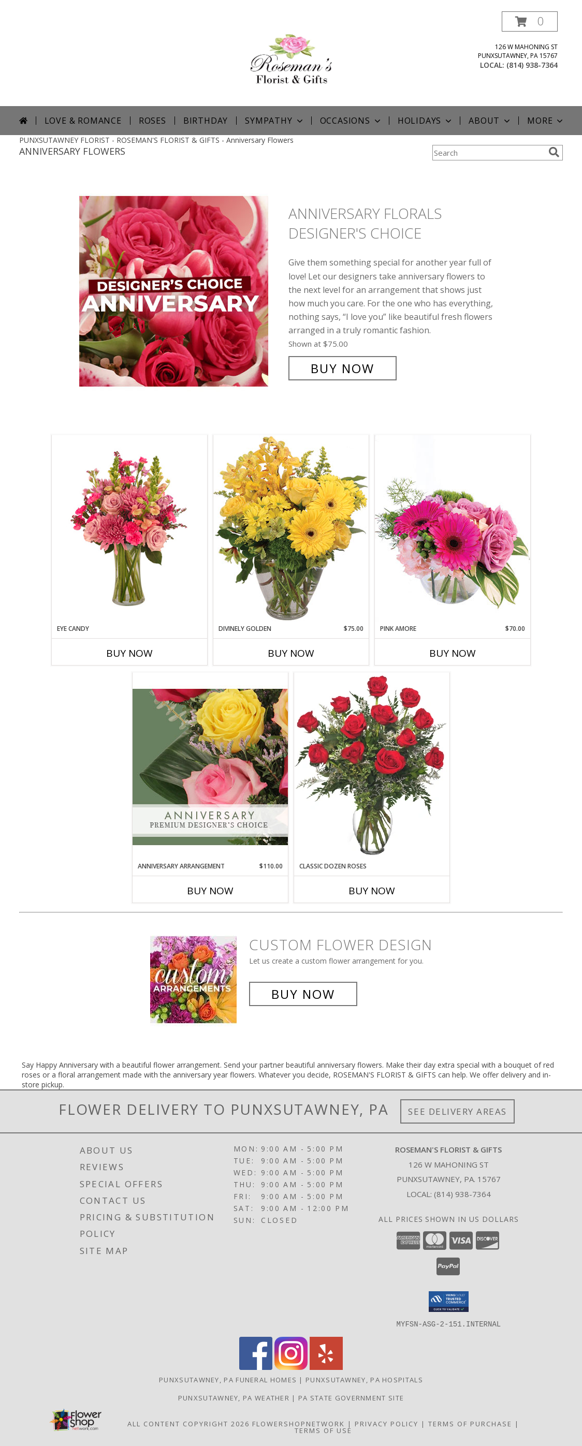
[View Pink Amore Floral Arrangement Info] (452, 529)
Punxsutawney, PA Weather (233, 1397)
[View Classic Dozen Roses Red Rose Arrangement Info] (371, 767)
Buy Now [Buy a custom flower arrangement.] (303, 993)
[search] (554, 152)
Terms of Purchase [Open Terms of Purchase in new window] (470, 1423)
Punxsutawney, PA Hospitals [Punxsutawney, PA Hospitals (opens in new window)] (364, 1379)
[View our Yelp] (326, 1366)
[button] (530, 21)
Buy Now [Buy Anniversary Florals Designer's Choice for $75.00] (342, 368)
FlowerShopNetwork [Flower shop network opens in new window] (298, 1423)
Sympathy (274, 120)
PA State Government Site (351, 1397)
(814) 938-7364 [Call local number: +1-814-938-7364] (532, 65)
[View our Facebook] (255, 1366)
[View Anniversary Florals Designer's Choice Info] (181, 291)
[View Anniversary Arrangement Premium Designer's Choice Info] (210, 767)
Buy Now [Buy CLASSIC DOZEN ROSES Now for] (371, 890)
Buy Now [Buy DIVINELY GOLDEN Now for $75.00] (291, 653)
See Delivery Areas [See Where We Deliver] (457, 1111)
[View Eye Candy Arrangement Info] (129, 529)
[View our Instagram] (291, 1366)
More (546, 120)
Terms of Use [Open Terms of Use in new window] (323, 1430)
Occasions (351, 120)
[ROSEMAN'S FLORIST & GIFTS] (291, 59)
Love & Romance (83, 120)
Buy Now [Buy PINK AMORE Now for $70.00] (452, 653)
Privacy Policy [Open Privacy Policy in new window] (386, 1423)
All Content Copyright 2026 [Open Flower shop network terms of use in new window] (188, 1423)
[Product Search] (488, 152)
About (490, 120)
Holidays (426, 120)
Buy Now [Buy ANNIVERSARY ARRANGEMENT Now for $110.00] (210, 890)
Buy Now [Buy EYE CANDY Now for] (129, 653)
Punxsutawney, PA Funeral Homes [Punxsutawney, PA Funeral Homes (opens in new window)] (228, 1379)
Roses (152, 120)
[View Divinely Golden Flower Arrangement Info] (291, 529)
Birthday (205, 120)
